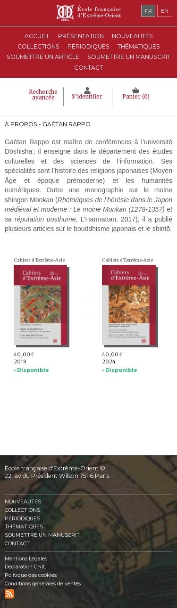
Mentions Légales (26, 558)
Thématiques (24, 526)
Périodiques (22, 518)
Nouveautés (132, 36)
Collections (22, 510)
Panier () (136, 96)
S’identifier (87, 96)
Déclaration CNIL (25, 566)
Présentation (81, 36)
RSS (9, 594)
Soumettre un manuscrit (128, 56)
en (165, 11)
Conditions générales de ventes (43, 583)
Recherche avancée (43, 95)
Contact (88, 67)
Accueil (37, 36)
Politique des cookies (31, 575)
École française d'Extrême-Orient (88, 13)
